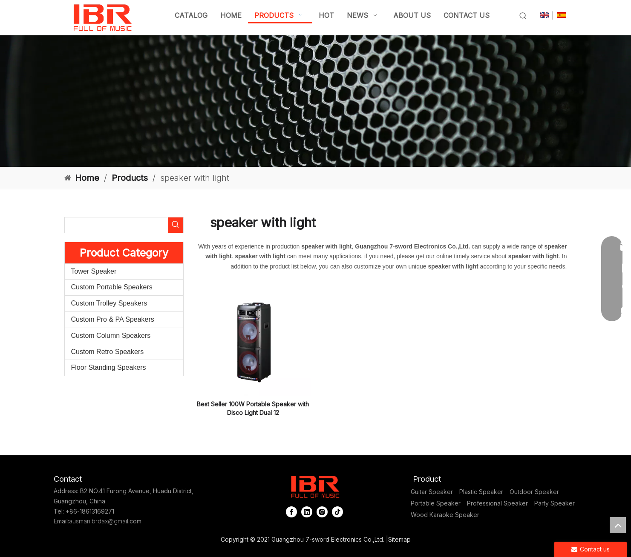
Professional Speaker (497, 503)
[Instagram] (322, 511)
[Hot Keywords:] (523, 16)
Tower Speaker (94, 271)
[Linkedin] (306, 511)
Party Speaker (554, 503)
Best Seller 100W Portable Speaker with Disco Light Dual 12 (253, 408)
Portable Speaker (436, 503)
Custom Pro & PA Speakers (112, 319)
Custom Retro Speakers (107, 351)
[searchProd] (116, 225)
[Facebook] (291, 511)
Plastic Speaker (481, 491)
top (618, 525)
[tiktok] (337, 511)
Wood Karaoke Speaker (445, 514)
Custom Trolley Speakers (109, 303)
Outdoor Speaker (534, 491)
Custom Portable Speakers (112, 287)
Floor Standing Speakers (108, 367)
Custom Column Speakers (111, 335)
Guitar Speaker (432, 491)
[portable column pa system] (315, 101)
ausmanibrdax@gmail (98, 521)
